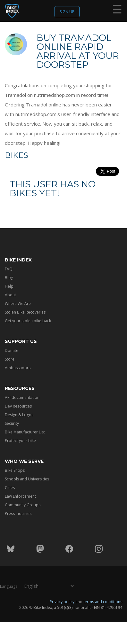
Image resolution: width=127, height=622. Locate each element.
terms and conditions (102, 601)
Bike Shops (15, 470)
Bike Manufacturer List (25, 432)
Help (9, 286)
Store (9, 359)
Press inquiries (18, 513)
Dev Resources (18, 406)
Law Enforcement (20, 496)
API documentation (22, 397)
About (10, 295)
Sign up (67, 11)
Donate (11, 350)
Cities (10, 487)
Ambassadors (17, 367)
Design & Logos (19, 414)
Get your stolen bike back (28, 320)
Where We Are (18, 303)
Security (12, 423)
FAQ (9, 269)
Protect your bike (20, 440)
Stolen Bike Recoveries (25, 312)
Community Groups (22, 505)
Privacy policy (62, 601)
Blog (9, 277)
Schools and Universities (27, 479)
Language (9, 586)
